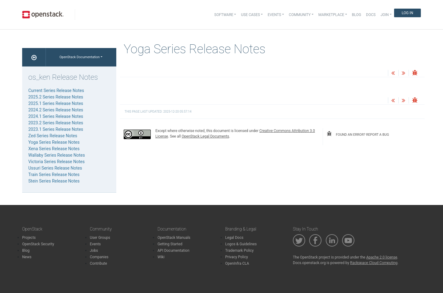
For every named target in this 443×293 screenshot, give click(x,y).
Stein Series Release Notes (54, 181)
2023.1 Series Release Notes (55, 129)
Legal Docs (234, 237)
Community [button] (300, 15)
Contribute (98, 263)
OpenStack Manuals (174, 237)
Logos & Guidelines (241, 244)
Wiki (161, 257)
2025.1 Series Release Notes (55, 103)
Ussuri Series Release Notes (55, 168)
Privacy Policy (236, 257)
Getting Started (170, 244)
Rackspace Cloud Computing (373, 263)
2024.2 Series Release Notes (55, 109)
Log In (407, 13)
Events (95, 244)
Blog (356, 15)
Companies (99, 257)
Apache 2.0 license (381, 257)
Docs (371, 15)
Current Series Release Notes (56, 90)
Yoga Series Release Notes (54, 142)
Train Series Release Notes (53, 174)
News (26, 257)
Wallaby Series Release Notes (56, 155)
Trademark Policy (239, 250)
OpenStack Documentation (79, 57)
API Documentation (174, 250)
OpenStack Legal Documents (205, 136)
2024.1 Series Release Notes (55, 116)
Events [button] (274, 15)
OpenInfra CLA (237, 263)
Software (223, 15)
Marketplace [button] (331, 15)
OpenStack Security (38, 244)
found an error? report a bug (358, 134)
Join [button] (385, 15)
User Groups (100, 237)
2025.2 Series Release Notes (55, 96)
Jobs (94, 250)
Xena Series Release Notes (54, 148)
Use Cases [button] (250, 15)
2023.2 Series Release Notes (55, 122)
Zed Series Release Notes (52, 135)
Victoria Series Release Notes (56, 161)
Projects (29, 237)
